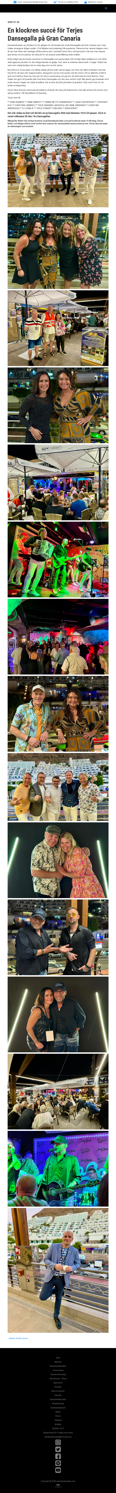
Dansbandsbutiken (58, 1366)
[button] (106, 8)
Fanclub (58, 1395)
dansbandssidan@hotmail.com (58, 1437)
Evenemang (58, 1370)
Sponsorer (58, 1383)
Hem (58, 1358)
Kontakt (58, 1387)
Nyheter (58, 1362)
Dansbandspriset (58, 1408)
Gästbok (58, 1420)
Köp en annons (58, 1391)
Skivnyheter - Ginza (58, 1378)
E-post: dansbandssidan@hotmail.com (32, 2)
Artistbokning (58, 1403)
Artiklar (58, 1424)
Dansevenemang (58, 1374)
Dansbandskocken (58, 1399)
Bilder (58, 1412)
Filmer (58, 1416)
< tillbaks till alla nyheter (18, 1338)
